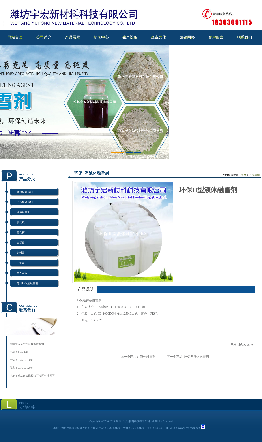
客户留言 (215, 37)
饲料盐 (21, 252)
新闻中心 (101, 37)
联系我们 (244, 37)
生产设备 (129, 37)
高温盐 (21, 242)
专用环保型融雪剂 (27, 283)
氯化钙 (21, 232)
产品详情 (254, 175)
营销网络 (187, 37)
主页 (243, 175)
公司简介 (43, 37)
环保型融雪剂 (25, 191)
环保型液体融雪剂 (196, 356)
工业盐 (21, 262)
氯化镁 (21, 222)
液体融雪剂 (23, 212)
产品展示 (72, 37)
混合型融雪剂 (25, 202)
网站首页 (15, 37)
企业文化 (158, 37)
